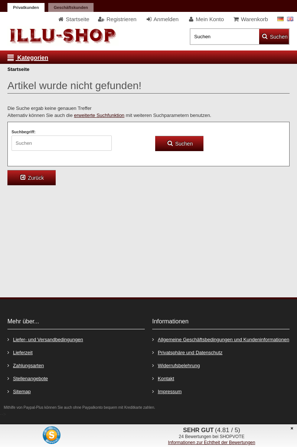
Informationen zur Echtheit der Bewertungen (211, 442)
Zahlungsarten (25, 365)
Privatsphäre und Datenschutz (187, 352)
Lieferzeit (20, 352)
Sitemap (19, 391)
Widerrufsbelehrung (176, 365)
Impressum (167, 391)
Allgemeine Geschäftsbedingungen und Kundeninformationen (220, 339)
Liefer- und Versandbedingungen (45, 339)
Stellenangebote (27, 378)
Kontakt (163, 378)
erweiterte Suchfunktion (99, 115)
